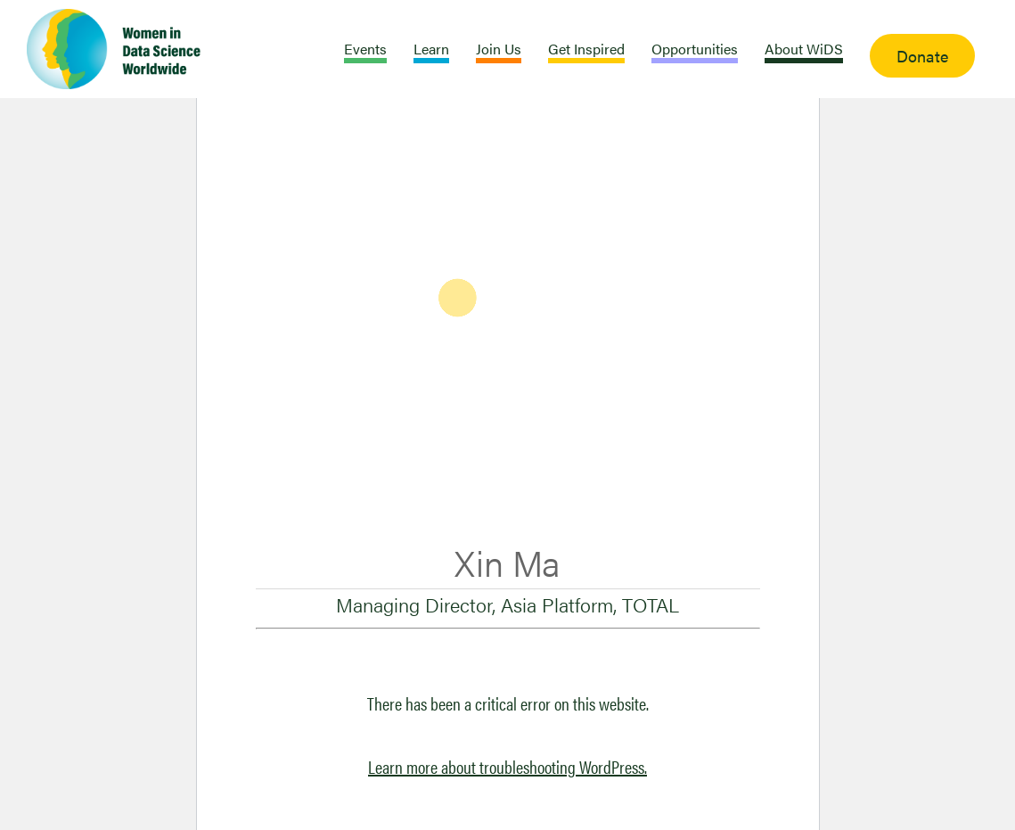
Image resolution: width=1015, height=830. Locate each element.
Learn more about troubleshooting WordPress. (507, 766)
